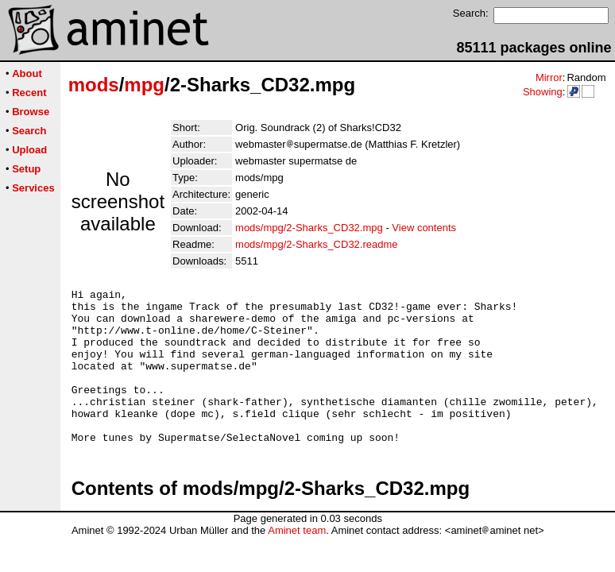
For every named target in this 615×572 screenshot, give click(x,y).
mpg (144, 84)
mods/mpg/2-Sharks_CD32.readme (316, 244)
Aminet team (297, 561)
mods (93, 84)
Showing (543, 92)
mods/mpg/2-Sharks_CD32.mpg (309, 228)
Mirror (549, 77)
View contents (424, 228)
